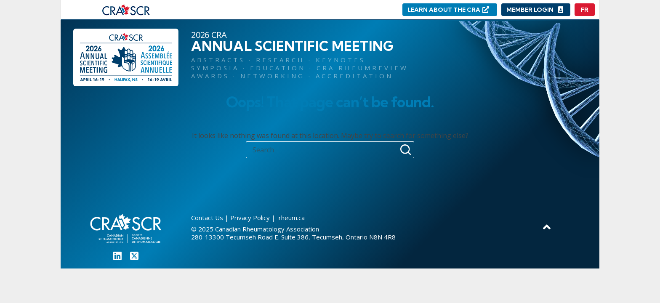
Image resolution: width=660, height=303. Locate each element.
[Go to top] (547, 226)
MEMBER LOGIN (530, 9)
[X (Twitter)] (134, 256)
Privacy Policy (250, 217)
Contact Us (207, 217)
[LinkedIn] (117, 256)
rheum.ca (291, 217)
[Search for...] (321, 149)
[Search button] (405, 149)
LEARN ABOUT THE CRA (443, 9)
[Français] (585, 9)
